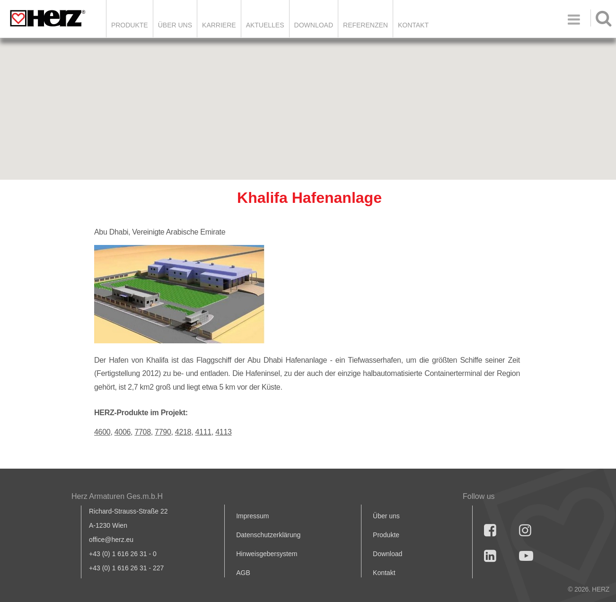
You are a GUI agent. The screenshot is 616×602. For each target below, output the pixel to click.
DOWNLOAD (313, 25)
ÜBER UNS (175, 25)
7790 (163, 432)
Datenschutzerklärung (268, 535)
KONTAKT (413, 25)
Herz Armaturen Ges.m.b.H (117, 496)
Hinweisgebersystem (266, 554)
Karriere (219, 25)
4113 (223, 432)
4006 (122, 432)
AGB (243, 572)
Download (387, 554)
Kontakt (384, 572)
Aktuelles (265, 25)
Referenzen (365, 25)
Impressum (252, 516)
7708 (142, 432)
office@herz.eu (111, 539)
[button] (308, 100)
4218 (183, 432)
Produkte (129, 25)
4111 (203, 432)
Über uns (386, 516)
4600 (102, 432)
